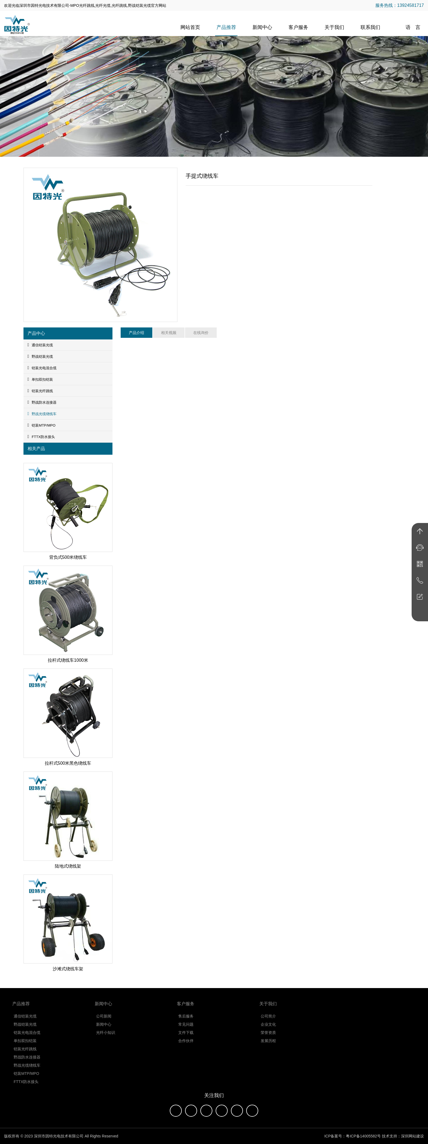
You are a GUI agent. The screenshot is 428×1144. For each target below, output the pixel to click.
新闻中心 (262, 27)
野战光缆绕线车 (42, 414)
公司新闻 (103, 1019)
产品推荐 (226, 27)
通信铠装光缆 (40, 345)
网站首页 (190, 27)
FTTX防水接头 (41, 436)
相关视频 (168, 332)
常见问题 (186, 1027)
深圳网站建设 (412, 1136)
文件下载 (186, 1035)
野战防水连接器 (42, 402)
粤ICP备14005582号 (363, 1136)
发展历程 (268, 1044)
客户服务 (298, 27)
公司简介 (268, 1019)
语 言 (413, 27)
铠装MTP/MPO (42, 425)
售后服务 (186, 1019)
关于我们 (334, 27)
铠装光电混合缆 (42, 368)
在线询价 (201, 332)
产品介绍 (136, 332)
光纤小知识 (105, 1035)
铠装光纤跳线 (40, 391)
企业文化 (268, 1027)
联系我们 (370, 27)
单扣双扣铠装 (40, 379)
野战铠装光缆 (40, 356)
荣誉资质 (268, 1035)
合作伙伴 (186, 1044)
